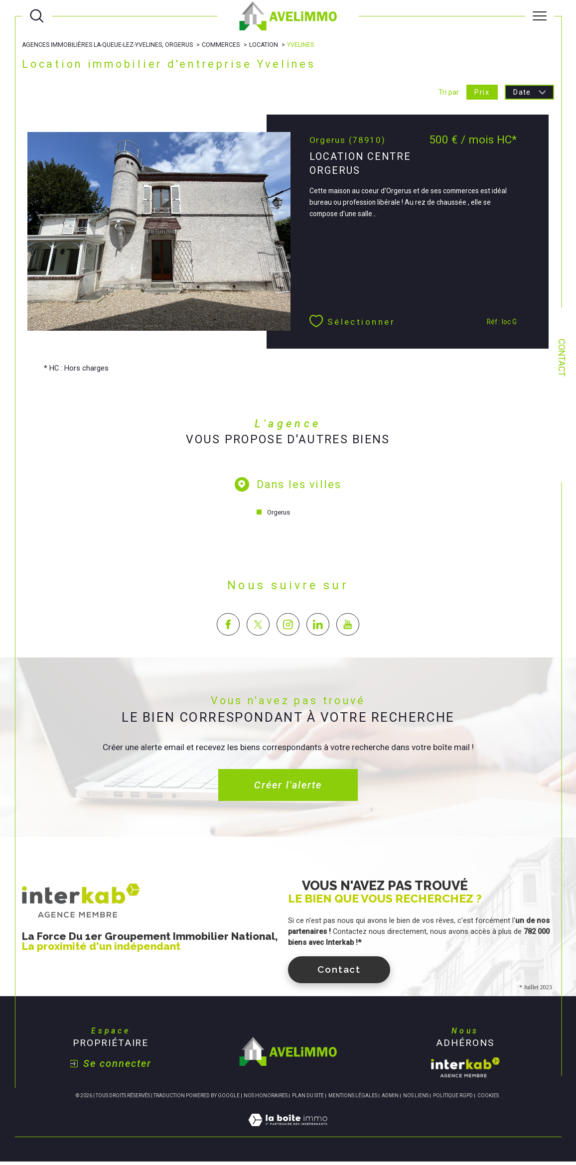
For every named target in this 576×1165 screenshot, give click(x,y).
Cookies (488, 1098)
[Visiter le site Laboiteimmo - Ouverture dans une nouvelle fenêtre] (287, 1134)
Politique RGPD (453, 1098)
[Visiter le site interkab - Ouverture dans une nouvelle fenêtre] (465, 1071)
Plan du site (308, 1098)
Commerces (222, 44)
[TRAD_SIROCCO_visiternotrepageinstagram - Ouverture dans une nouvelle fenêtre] (288, 627)
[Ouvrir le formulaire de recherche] (36, 15)
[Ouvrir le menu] (539, 16)
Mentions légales (352, 1098)
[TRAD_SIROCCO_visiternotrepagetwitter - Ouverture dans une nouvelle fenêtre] (258, 627)
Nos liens (416, 1098)
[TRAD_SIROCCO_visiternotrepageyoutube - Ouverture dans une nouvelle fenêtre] (348, 627)
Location (265, 44)
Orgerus (278, 514)
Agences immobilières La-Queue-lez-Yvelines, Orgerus (108, 44)
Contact (562, 358)
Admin (390, 1098)
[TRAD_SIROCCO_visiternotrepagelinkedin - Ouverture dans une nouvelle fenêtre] (317, 627)
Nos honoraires (266, 1098)
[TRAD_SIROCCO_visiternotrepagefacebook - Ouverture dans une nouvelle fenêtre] (228, 627)
